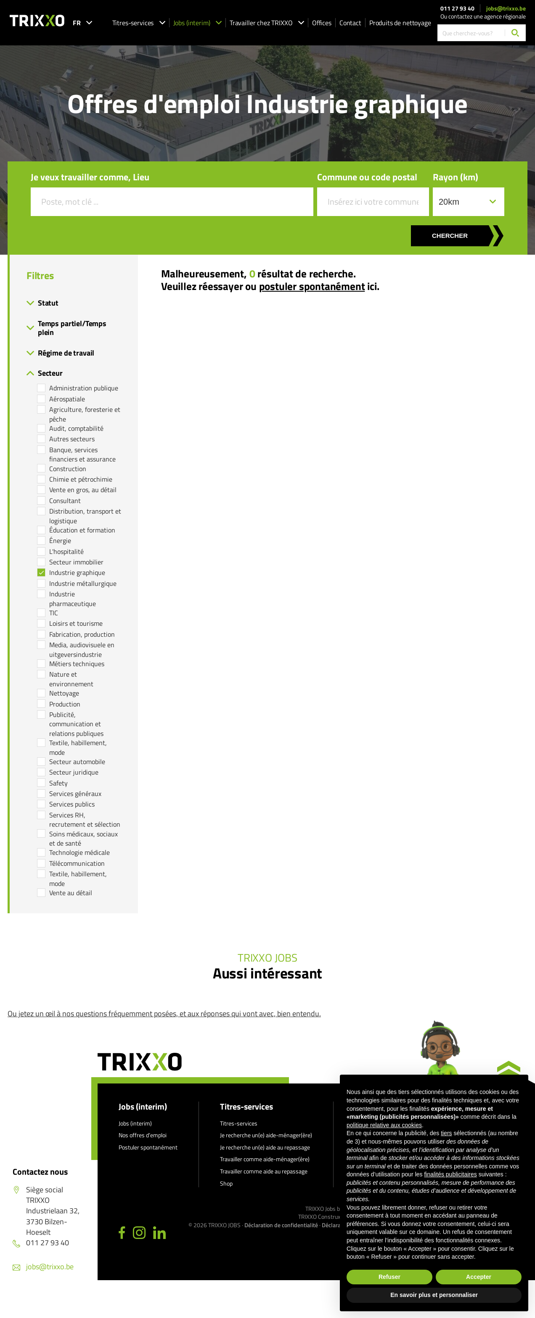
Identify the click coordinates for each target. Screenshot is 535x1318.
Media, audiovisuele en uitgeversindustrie (81, 649)
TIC (53, 612)
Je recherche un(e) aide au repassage (265, 1147)
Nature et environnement (71, 679)
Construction (67, 468)
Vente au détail (70, 892)
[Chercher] (515, 32)
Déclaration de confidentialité (281, 1224)
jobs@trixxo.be (506, 8)
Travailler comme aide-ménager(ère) (265, 1159)
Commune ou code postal (367, 177)
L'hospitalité (66, 551)
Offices (321, 22)
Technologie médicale (79, 852)
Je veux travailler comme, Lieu (90, 177)
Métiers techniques (76, 663)
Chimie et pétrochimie (80, 479)
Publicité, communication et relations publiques (76, 724)
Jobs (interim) (197, 22)
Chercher (450, 235)
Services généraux (75, 793)
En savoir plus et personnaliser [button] (434, 1295)
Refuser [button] (389, 1276)
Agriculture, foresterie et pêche (84, 414)
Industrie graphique (77, 572)
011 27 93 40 (457, 8)
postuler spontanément (312, 286)
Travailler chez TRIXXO (267, 22)
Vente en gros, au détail (83, 489)
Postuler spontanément (148, 1147)
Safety (58, 783)
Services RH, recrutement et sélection (84, 819)
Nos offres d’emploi (143, 1135)
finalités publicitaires (450, 1174)
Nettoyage (64, 693)
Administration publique (83, 388)
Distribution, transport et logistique (85, 515)
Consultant (65, 500)
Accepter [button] (478, 1276)
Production (64, 704)
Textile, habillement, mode (78, 747)
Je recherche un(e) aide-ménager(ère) (266, 1135)
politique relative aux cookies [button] (384, 1125)
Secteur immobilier (76, 562)
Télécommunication (77, 863)
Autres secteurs (72, 438)
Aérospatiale (67, 398)
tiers (446, 1133)
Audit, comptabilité (76, 428)
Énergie (60, 540)
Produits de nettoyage (400, 22)
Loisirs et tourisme (76, 623)
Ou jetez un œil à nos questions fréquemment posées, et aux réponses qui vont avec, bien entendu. (164, 1013)
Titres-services (138, 22)
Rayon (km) (455, 177)
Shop (226, 1183)
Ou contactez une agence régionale (483, 16)
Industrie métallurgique (83, 583)
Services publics (72, 804)
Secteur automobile (77, 761)
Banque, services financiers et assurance (82, 454)
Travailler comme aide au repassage (263, 1171)
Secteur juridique (73, 772)
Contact (350, 22)
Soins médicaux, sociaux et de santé (83, 838)
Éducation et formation (82, 530)
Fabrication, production (82, 634)
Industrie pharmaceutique (72, 598)
